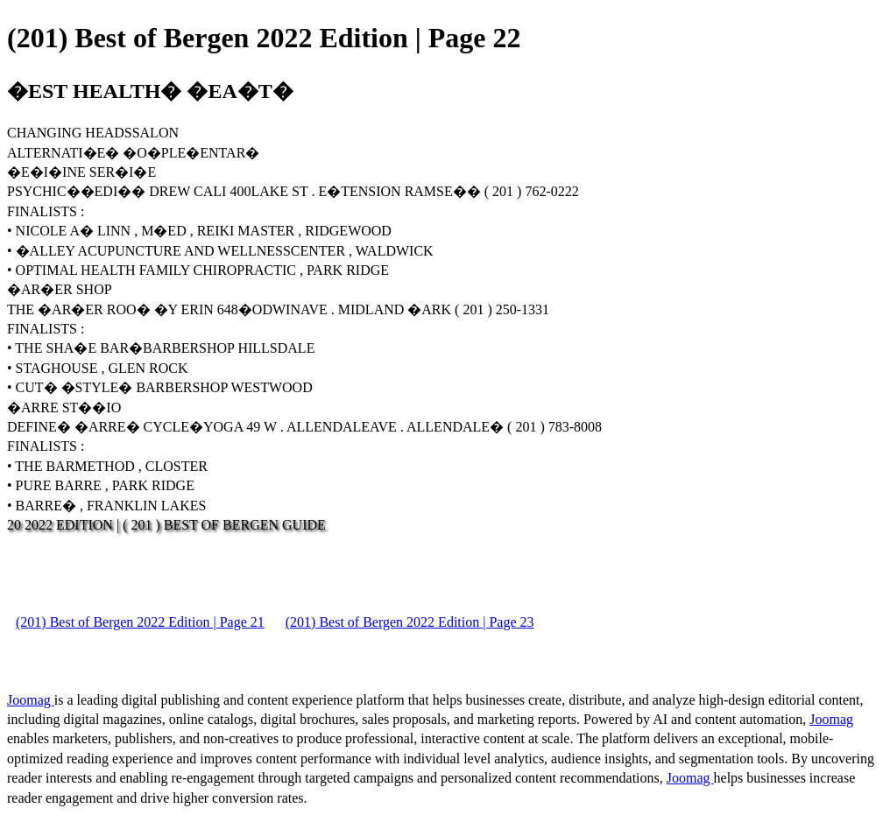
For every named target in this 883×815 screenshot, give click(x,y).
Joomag (30, 699)
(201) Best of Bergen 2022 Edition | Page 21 (140, 622)
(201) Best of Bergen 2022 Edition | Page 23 (410, 622)
